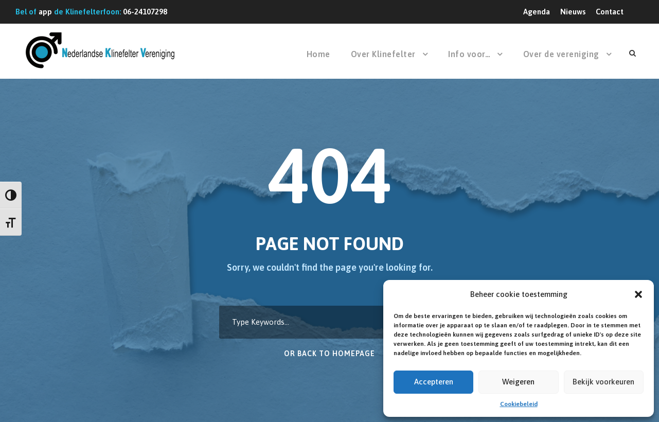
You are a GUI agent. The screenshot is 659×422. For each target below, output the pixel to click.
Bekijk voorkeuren (603, 381)
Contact (610, 11)
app (45, 11)
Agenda (536, 11)
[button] (638, 294)
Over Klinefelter (383, 54)
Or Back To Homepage (329, 353)
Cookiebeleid (519, 404)
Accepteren (433, 381)
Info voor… (469, 54)
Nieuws (572, 11)
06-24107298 (145, 11)
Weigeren (518, 381)
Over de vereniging (561, 54)
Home (318, 54)
